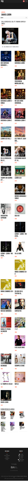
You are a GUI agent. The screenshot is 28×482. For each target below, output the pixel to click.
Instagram (21, 455)
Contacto (21, 460)
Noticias (7, 456)
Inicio (7, 454)
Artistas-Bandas (7, 455)
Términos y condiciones (20, 476)
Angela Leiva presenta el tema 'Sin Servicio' (12, 417)
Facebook (21, 456)
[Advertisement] (14, 441)
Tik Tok (21, 458)
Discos (2, 17)
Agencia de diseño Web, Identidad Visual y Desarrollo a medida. (14, 478)
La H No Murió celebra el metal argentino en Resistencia (3, 417)
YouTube (21, 454)
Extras (7, 459)
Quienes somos (21, 459)
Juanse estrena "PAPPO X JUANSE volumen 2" (22, 416)
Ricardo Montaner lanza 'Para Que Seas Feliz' (22, 428)
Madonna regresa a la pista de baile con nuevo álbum (12, 428)
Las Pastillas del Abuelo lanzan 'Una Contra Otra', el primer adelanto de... (3, 429)
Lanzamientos (7, 458)
